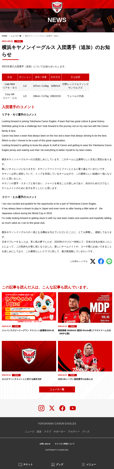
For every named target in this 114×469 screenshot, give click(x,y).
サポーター (59, 431)
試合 (39, 431)
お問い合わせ (45, 444)
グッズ (85, 431)
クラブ (47, 431)
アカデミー (74, 431)
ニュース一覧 (57, 389)
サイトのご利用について (65, 444)
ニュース (29, 431)
